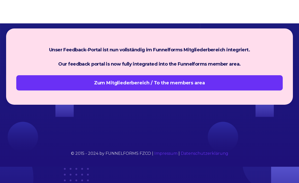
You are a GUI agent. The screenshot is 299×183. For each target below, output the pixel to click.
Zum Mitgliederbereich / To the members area (149, 83)
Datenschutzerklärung (204, 153)
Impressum (165, 153)
